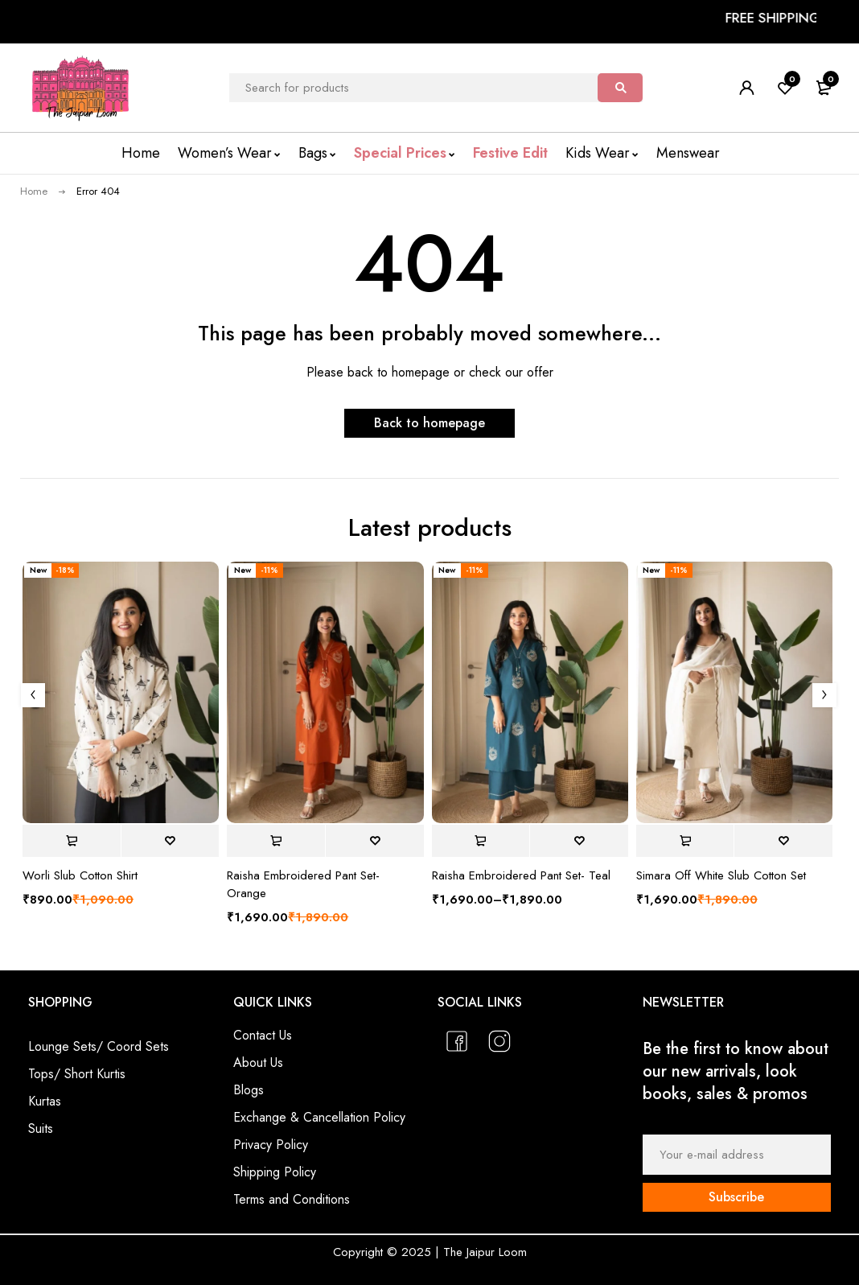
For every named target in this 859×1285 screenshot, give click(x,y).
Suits (40, 1128)
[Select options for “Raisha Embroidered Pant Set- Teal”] (481, 841)
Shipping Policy (274, 1172)
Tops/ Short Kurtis (76, 1074)
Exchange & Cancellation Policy (319, 1117)
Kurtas (44, 1101)
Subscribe (736, 1197)
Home (33, 191)
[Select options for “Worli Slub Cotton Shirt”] (72, 841)
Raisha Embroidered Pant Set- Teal (521, 875)
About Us (258, 1062)
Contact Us (262, 1035)
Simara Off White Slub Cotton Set (721, 875)
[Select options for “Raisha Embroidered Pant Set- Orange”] (276, 841)
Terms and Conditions (291, 1199)
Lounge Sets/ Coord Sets (98, 1046)
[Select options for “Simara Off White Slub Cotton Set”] (685, 841)
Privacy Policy (270, 1144)
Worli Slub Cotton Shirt (80, 875)
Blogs (248, 1090)
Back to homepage (429, 423)
